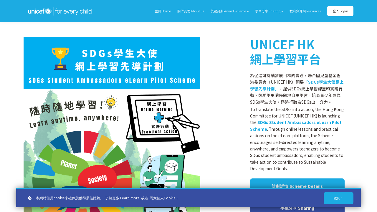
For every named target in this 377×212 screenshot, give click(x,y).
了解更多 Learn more (122, 198)
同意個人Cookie (163, 198)
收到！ (338, 198)
